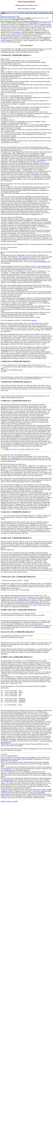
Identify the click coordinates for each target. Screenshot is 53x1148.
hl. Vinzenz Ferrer (47, 733)
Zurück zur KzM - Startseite (9, 801)
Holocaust (15, 458)
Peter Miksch (33, 22)
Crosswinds (16, 32)
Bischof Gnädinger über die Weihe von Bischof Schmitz (17, 759)
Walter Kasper (22, 598)
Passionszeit (22, 277)
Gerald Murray (42, 160)
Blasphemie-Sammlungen (42, 627)
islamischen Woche (45, 24)
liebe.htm (6, 770)
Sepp (18, 757)
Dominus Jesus (34, 602)
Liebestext (34, 320)
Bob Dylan (31, 649)
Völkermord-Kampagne (40, 261)
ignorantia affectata (8, 780)
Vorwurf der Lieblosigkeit (20, 258)
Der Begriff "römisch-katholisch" (29, 155)
